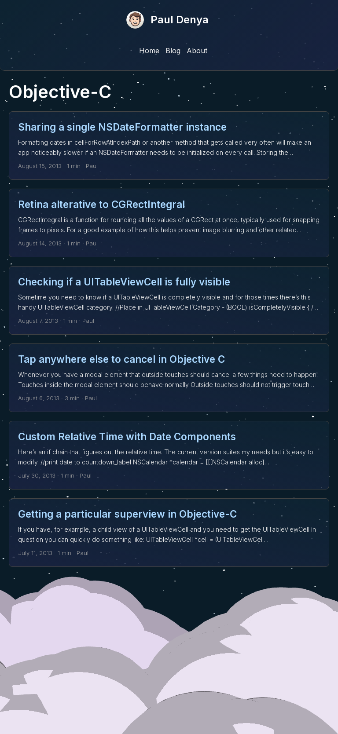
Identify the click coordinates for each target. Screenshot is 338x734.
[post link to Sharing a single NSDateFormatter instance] (169, 145)
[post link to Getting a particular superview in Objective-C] (169, 532)
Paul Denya (180, 19)
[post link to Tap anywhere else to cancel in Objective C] (169, 378)
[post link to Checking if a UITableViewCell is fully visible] (169, 300)
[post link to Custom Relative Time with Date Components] (169, 455)
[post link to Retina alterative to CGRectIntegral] (169, 223)
